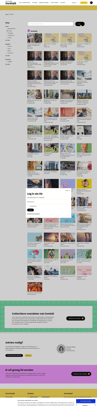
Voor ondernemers (24, 2)
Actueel (34, 2)
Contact (62, 2)
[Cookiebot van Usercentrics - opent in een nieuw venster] (9, 403)
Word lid (83, 3)
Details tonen (21, 403)
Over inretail (54, 2)
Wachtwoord (30, 202)
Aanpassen (85, 397)
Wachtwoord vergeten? (33, 214)
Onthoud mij (33, 206)
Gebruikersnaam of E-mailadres (35, 197)
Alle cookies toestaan (86, 393)
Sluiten (67, 190)
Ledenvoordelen (44, 2)
